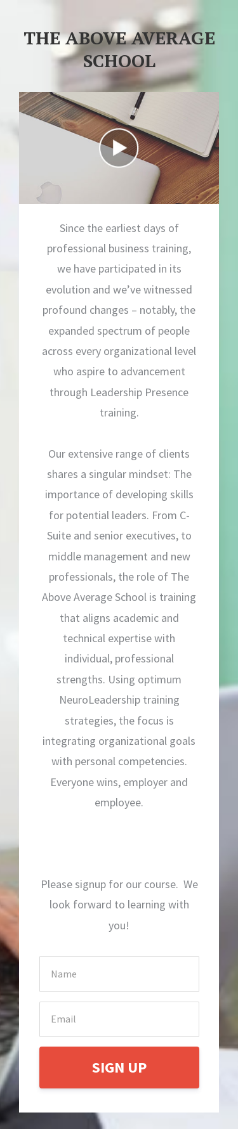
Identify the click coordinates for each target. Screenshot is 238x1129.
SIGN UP (119, 1067)
